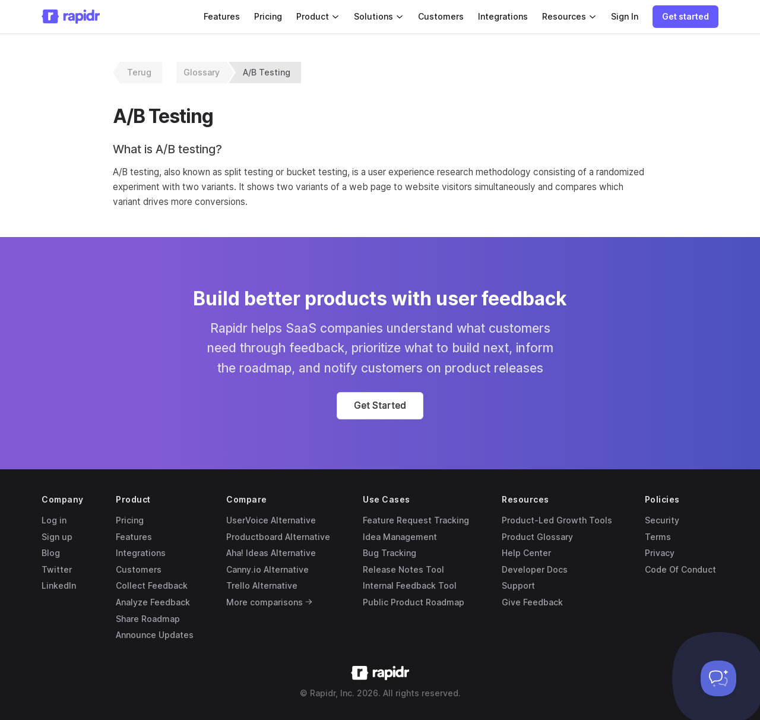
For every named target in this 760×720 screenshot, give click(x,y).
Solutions (379, 16)
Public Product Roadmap (413, 602)
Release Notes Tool (403, 569)
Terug (139, 72)
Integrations (503, 16)
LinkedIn (59, 585)
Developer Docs (535, 569)
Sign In (624, 16)
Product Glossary (537, 537)
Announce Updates (155, 635)
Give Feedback (532, 602)
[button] (685, 16)
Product (318, 16)
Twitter (57, 569)
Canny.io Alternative (267, 569)
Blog (51, 553)
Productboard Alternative (278, 537)
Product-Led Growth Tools (557, 520)
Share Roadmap (148, 619)
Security (662, 520)
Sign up (57, 537)
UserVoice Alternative (271, 520)
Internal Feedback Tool (410, 585)
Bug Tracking (389, 553)
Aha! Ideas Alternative (271, 553)
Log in (54, 520)
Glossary (201, 72)
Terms (658, 537)
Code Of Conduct (680, 569)
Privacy (659, 553)
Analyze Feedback (153, 602)
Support (518, 585)
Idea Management (400, 537)
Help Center (526, 553)
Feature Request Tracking (416, 520)
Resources (569, 16)
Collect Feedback (152, 585)
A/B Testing (266, 72)
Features (222, 16)
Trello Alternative (261, 585)
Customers (441, 16)
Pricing (268, 16)
